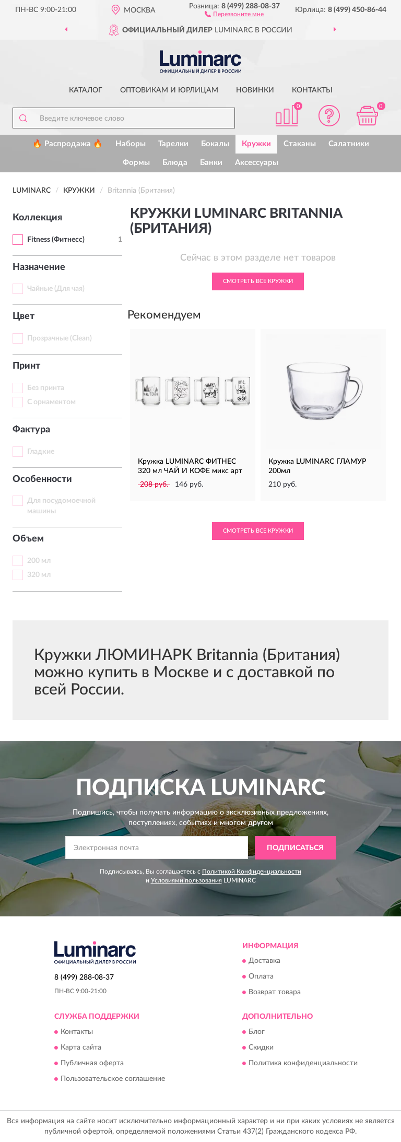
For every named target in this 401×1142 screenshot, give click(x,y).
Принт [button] (26, 366)
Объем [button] (28, 539)
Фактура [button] (31, 429)
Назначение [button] (39, 267)
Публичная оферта (92, 1063)
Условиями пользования (186, 880)
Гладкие (40, 451)
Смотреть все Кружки (258, 281)
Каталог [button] (85, 90)
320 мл (39, 575)
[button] (234, 13)
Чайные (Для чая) (56, 288)
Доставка (264, 961)
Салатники (348, 144)
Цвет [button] (23, 316)
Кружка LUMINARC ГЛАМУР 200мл (317, 466)
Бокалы (215, 144)
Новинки (255, 90)
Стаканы (300, 144)
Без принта (45, 388)
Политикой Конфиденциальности (251, 871)
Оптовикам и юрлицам (169, 90)
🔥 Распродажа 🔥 (67, 144)
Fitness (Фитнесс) (56, 239)
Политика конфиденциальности (303, 1063)
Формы (136, 163)
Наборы (130, 144)
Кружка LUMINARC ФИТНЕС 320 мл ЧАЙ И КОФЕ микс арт (190, 466)
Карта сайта (81, 1047)
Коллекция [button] (37, 217)
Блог (257, 1031)
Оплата (261, 977)
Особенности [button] (42, 479)
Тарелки (173, 144)
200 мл (39, 560)
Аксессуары (256, 163)
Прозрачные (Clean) (59, 338)
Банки (211, 163)
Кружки (256, 144)
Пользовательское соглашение (113, 1078)
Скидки (261, 1047)
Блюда (174, 163)
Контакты (312, 90)
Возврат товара (275, 992)
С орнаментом (51, 402)
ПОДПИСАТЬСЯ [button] (295, 848)
